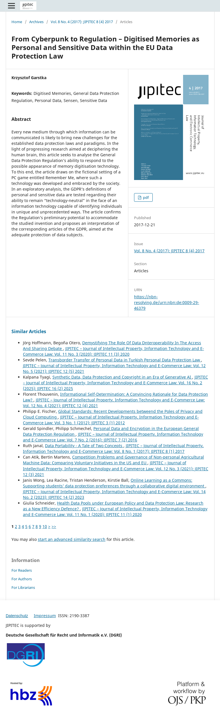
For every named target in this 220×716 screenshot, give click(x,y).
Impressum (45, 615)
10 (44, 526)
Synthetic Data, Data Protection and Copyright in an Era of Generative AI (122, 377)
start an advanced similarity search (71, 539)
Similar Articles (28, 331)
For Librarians (23, 587)
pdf (145, 197)
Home (16, 21)
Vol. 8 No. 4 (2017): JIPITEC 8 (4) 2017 (82, 21)
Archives (36, 21)
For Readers (21, 570)
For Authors (21, 578)
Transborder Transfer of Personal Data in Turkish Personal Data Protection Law (124, 360)
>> (54, 526)
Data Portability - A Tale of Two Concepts (84, 445)
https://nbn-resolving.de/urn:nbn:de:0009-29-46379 (166, 302)
